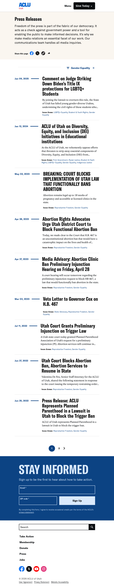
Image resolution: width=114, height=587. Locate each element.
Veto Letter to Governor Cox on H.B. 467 (70, 301)
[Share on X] (37, 54)
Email (23, 488)
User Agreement (25, 582)
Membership (26, 542)
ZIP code (24, 498)
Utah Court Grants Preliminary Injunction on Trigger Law (68, 328)
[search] (92, 527)
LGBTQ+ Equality (61, 112)
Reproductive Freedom (64, 208)
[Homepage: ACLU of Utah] (29, 6)
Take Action (26, 536)
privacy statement (26, 512)
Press (22, 553)
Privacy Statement (41, 582)
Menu (67, 5)
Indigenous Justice (84, 162)
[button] (43, 53)
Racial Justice (74, 160)
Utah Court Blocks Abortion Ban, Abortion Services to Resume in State (66, 365)
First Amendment (60, 160)
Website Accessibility (60, 582)
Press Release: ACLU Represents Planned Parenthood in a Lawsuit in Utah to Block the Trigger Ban (68, 408)
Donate (23, 548)
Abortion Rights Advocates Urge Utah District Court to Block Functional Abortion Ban (70, 224)
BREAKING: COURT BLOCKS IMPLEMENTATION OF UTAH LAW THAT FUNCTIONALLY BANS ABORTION (71, 181)
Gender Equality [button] (81, 68)
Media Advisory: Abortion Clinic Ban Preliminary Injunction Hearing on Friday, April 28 (70, 264)
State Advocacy (60, 312)
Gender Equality (69, 162)
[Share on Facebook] (32, 54)
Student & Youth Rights (78, 112)
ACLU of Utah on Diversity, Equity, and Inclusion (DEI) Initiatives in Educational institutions (65, 134)
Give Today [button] (82, 5)
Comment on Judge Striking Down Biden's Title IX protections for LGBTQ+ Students (66, 86)
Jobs (22, 559)
